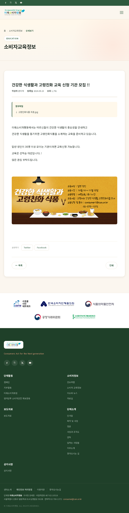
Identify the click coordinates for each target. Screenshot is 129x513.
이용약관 (41, 489)
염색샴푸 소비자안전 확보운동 (17, 398)
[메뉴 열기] (121, 12)
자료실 (70, 398)
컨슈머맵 (71, 382)
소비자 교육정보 (74, 387)
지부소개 (71, 448)
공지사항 (8, 464)
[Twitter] (16, 2)
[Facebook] (5, 2)
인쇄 (111, 265)
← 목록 (19, 265)
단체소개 (71, 409)
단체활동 (8, 375)
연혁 (69, 437)
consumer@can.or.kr (72, 499)
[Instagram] (11, 2)
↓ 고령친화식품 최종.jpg (26, 112)
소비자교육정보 (16, 30)
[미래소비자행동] (14, 12)
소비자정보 (72, 375)
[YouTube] (21, 2)
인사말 (70, 415)
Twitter (27, 247)
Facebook (41, 247)
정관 (69, 426)
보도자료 (8, 409)
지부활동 (8, 387)
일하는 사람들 (73, 442)
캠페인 (7, 382)
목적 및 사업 (72, 420)
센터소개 (8, 489)
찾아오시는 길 (73, 453)
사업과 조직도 (73, 431)
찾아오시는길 (55, 489)
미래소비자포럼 (10, 393)
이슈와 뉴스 (72, 393)
